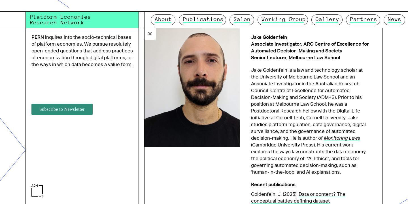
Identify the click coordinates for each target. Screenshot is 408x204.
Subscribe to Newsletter (62, 109)
